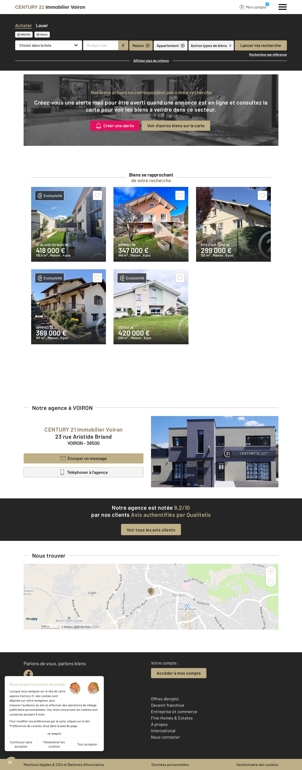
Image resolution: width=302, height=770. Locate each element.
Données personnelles (170, 764)
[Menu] (283, 6)
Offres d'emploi (165, 698)
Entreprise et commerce (174, 711)
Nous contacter (165, 737)
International (163, 730)
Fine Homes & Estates (172, 717)
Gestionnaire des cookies (257, 764)
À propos (159, 724)
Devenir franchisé (167, 705)
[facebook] (28, 674)
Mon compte (252, 6)
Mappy (68, 626)
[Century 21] (50, 7)
